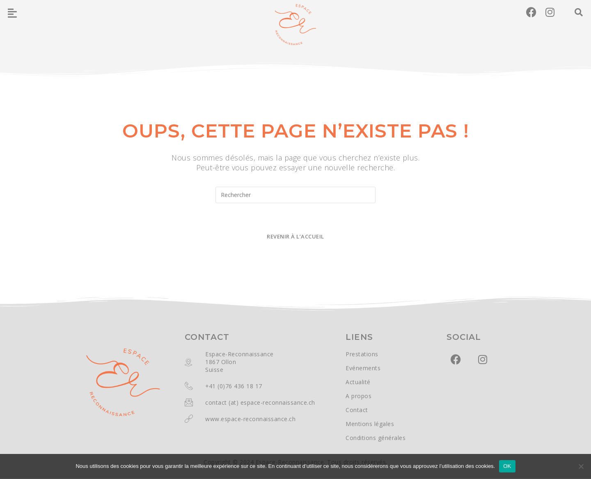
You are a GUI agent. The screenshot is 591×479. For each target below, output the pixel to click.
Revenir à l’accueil (295, 237)
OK (507, 466)
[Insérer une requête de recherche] (295, 195)
